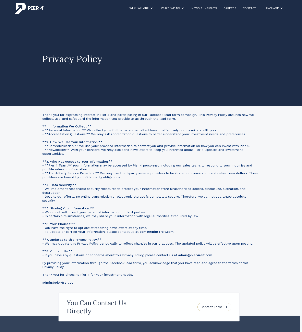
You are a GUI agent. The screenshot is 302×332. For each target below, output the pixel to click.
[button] (141, 8)
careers (230, 8)
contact (249, 8)
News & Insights (204, 8)
